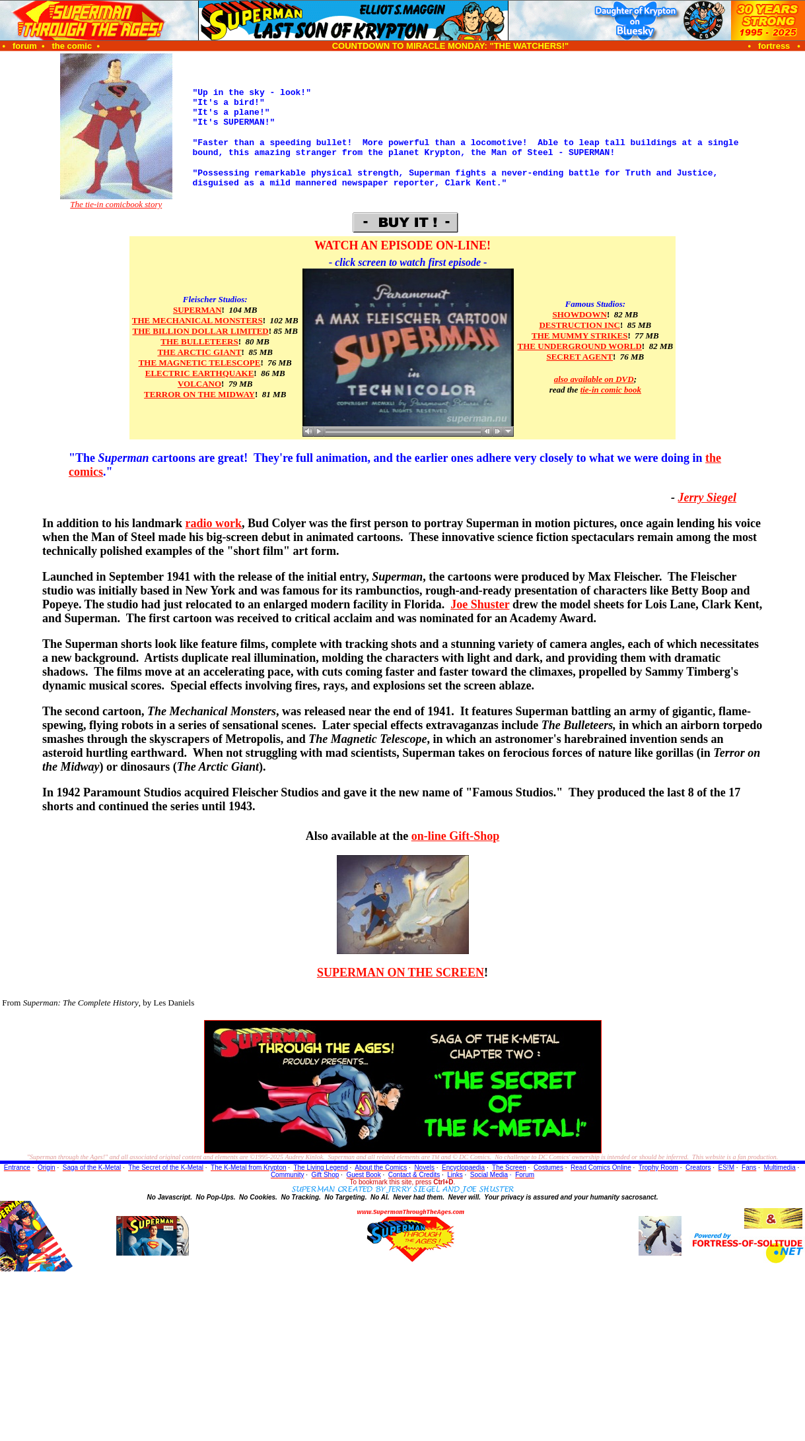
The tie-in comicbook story (116, 204)
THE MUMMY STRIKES (579, 335)
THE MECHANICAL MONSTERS (197, 320)
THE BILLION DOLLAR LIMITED (201, 331)
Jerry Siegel (707, 497)
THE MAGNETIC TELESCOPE (200, 363)
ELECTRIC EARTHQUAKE (199, 373)
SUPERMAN (197, 310)
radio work (214, 523)
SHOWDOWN (580, 314)
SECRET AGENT (579, 357)
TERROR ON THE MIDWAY (199, 394)
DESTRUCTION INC (579, 325)
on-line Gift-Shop (455, 836)
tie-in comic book (610, 390)
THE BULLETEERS (199, 341)
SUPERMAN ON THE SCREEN (400, 972)
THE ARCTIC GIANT (199, 352)
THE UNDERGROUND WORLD (580, 346)
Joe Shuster (479, 604)
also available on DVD (594, 379)
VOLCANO (199, 384)
